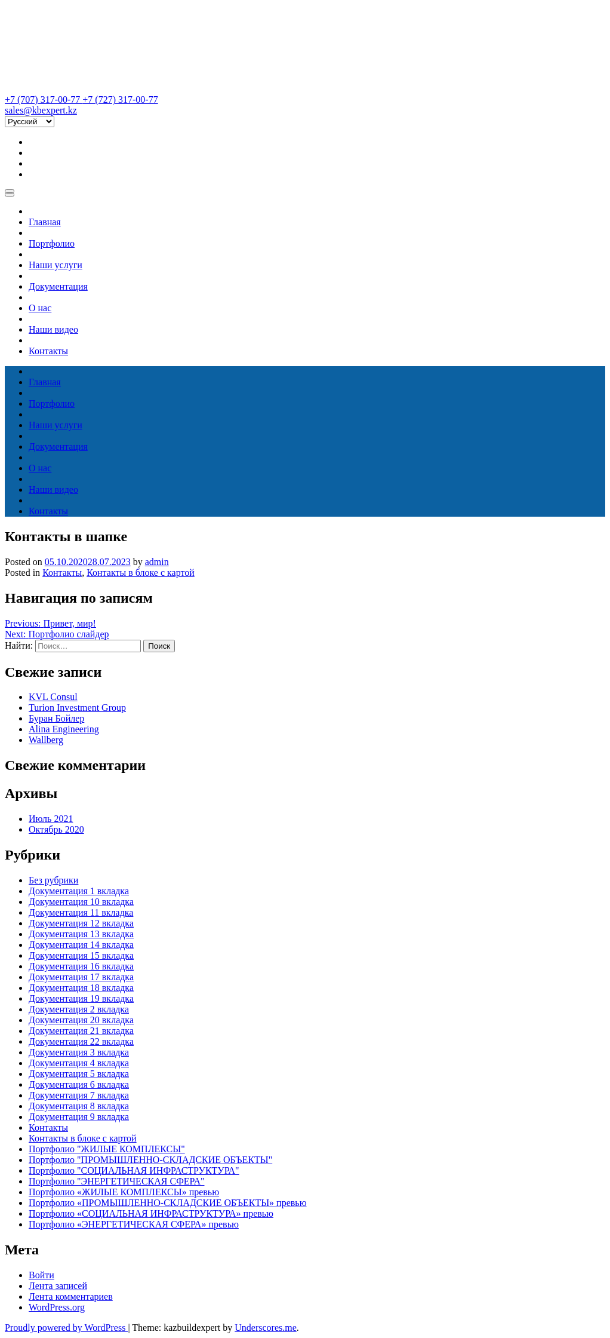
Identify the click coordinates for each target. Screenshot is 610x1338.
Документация (58, 286)
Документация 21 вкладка (81, 1031)
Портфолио (52, 243)
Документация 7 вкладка (79, 1095)
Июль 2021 (51, 819)
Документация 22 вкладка (81, 1041)
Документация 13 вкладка (81, 934)
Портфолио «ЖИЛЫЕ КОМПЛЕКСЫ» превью (124, 1192)
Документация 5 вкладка (79, 1074)
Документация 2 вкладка (79, 1009)
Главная (45, 222)
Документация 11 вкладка (81, 912)
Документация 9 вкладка (79, 1117)
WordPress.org (57, 1307)
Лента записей (58, 1286)
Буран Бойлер (56, 718)
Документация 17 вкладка (81, 977)
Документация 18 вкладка (81, 988)
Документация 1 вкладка (79, 891)
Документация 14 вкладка (81, 945)
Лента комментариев (71, 1296)
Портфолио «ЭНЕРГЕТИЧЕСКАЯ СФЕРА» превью (134, 1224)
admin (157, 562)
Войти (41, 1275)
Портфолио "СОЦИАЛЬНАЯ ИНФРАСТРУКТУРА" (134, 1170)
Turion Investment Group (77, 707)
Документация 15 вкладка (81, 955)
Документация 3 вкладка (79, 1052)
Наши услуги (55, 265)
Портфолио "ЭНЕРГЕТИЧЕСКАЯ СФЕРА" (116, 1181)
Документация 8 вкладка (79, 1106)
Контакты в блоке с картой (141, 572)
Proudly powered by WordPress (66, 1327)
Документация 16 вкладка (81, 966)
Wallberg (46, 740)
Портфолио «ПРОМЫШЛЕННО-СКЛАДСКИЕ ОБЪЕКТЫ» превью (168, 1203)
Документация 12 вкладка (81, 923)
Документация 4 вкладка (79, 1063)
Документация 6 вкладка (79, 1084)
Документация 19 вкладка (81, 998)
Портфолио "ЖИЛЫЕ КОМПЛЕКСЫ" (107, 1149)
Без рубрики (53, 880)
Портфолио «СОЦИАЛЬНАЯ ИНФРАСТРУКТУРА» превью (151, 1213)
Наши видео (53, 329)
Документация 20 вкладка (81, 1020)
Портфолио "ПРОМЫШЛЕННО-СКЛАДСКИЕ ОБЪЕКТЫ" (150, 1160)
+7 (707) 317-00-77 (43, 99)
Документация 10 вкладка (81, 902)
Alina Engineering (64, 729)
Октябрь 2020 (56, 829)
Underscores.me (266, 1327)
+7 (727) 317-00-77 (120, 99)
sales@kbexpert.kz (41, 110)
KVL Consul (53, 697)
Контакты (48, 351)
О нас (40, 308)
